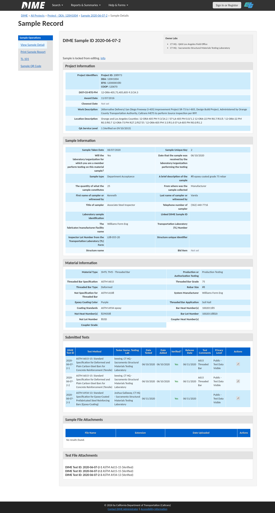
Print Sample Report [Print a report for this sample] (33, 52)
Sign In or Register (227, 5)
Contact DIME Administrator (123, 509)
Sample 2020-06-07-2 (94, 15)
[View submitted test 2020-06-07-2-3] (238, 398)
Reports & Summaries (86, 5)
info (103, 58)
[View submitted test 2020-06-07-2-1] (238, 364)
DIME (24, 15)
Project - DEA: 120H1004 (63, 15)
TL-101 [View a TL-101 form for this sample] (25, 59)
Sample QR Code (31, 66)
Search (57, 5)
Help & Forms (118, 5)
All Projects (37, 15)
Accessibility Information (154, 509)
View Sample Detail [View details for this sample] (32, 45)
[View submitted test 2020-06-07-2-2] (238, 381)
